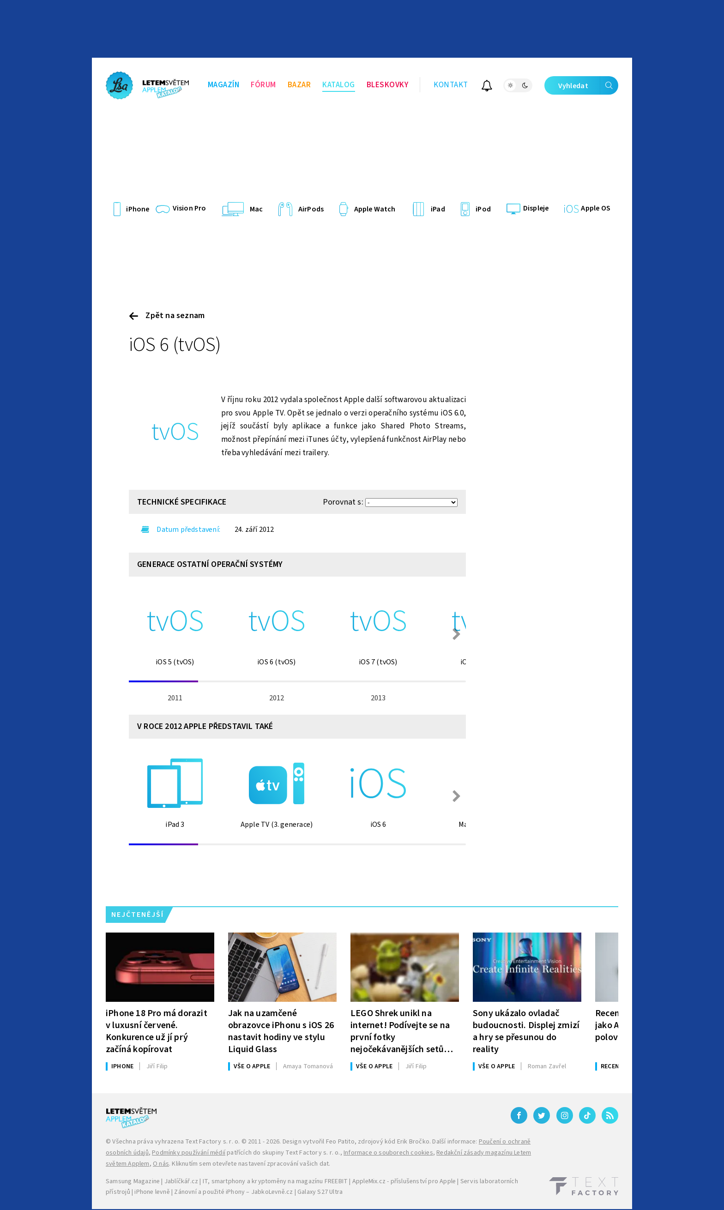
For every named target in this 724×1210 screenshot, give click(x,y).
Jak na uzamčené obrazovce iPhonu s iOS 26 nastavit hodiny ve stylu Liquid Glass (281, 1031)
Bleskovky (388, 84)
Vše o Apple (252, 1066)
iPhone (122, 1066)
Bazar (299, 84)
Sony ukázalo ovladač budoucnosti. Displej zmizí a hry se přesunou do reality (526, 1031)
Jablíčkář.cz (181, 1181)
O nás (161, 1163)
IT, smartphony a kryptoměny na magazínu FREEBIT (275, 1181)
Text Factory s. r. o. (212, 1141)
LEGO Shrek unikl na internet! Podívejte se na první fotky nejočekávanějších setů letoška (400, 1031)
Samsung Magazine (133, 1181)
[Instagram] (564, 1115)
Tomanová (308, 1066)
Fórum (263, 84)
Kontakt (451, 84)
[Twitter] (541, 1115)
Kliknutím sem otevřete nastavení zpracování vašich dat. (251, 1163)
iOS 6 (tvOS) (175, 345)
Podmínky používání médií (188, 1152)
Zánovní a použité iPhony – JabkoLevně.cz (233, 1192)
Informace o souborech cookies (388, 1152)
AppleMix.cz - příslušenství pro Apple (404, 1181)
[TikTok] (587, 1115)
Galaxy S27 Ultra (320, 1192)
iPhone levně (151, 1192)
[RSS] (610, 1115)
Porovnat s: (343, 502)
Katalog (338, 84)
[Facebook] (519, 1115)
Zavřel (547, 1066)
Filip (157, 1066)
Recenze (613, 1066)
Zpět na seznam (167, 315)
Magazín (224, 84)
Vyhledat (588, 85)
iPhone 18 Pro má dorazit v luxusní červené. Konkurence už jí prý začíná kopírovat (156, 1031)
